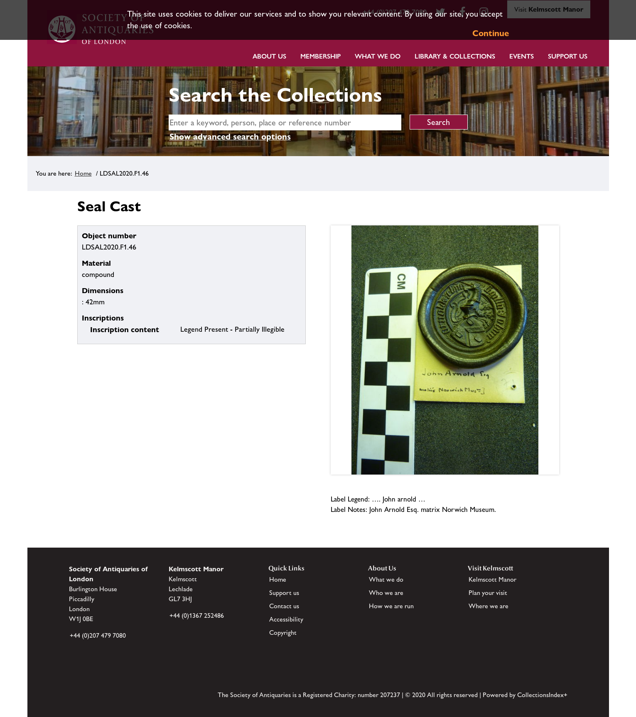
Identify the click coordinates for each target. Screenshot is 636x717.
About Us (269, 56)
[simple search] (285, 122)
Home (83, 173)
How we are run (391, 606)
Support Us (567, 56)
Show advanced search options (230, 137)
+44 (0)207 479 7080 (98, 635)
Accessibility (286, 619)
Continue (490, 33)
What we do (377, 56)
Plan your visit (488, 593)
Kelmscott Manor (492, 579)
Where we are (488, 606)
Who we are (386, 593)
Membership (320, 56)
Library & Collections (455, 56)
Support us (284, 593)
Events (521, 56)
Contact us (284, 606)
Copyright (283, 632)
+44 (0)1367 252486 (196, 615)
